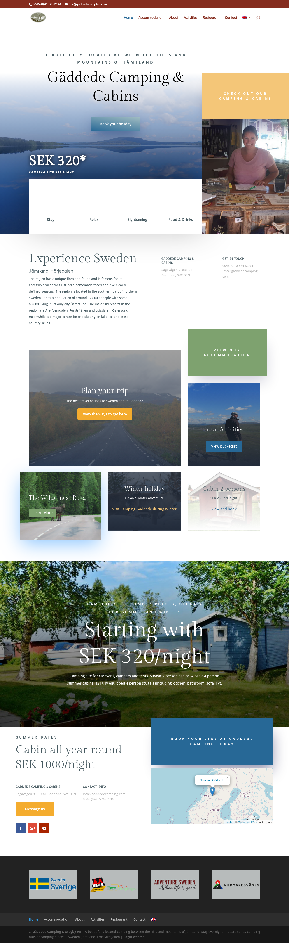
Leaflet (230, 822)
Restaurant (211, 18)
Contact (231, 18)
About (173, 18)
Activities (190, 18)
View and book (224, 509)
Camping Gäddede (212, 780)
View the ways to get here (105, 414)
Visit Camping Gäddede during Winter (144, 509)
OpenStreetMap (247, 822)
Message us (35, 808)
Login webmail (135, 937)
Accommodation (150, 18)
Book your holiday (115, 123)
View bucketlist (224, 446)
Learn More (43, 512)
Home (128, 18)
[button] (212, 791)
